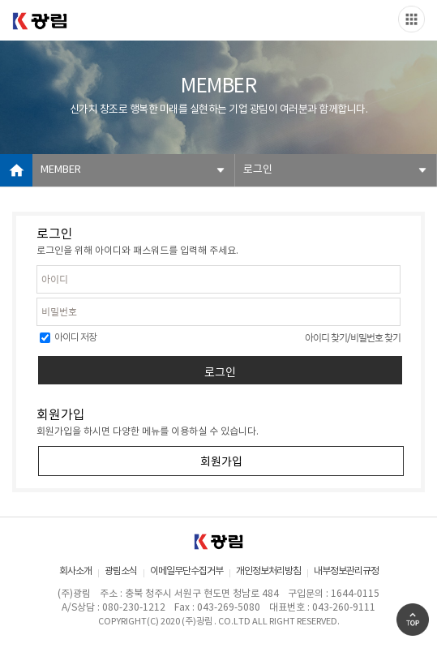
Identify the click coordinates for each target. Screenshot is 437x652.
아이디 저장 (68, 337)
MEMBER (61, 170)
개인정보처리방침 (268, 571)
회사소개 (75, 571)
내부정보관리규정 (346, 571)
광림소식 (121, 571)
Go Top (412, 619)
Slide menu (411, 19)
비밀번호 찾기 (375, 337)
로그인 (257, 170)
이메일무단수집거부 (186, 571)
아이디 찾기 (326, 337)
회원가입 (221, 461)
